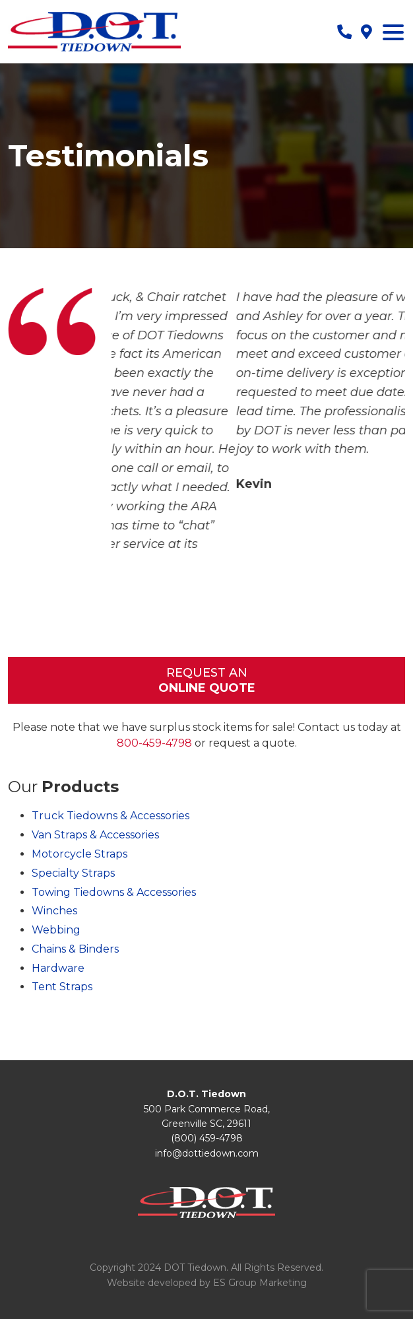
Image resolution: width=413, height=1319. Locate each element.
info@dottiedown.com (207, 1153)
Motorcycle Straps (79, 854)
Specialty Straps (73, 873)
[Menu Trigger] (393, 32)
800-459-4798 (154, 743)
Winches (54, 910)
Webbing (56, 930)
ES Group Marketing (260, 1283)
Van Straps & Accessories (95, 835)
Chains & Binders (75, 949)
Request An (206, 680)
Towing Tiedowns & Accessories (114, 892)
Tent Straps (62, 986)
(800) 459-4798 (207, 1138)
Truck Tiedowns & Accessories (110, 815)
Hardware (58, 968)
